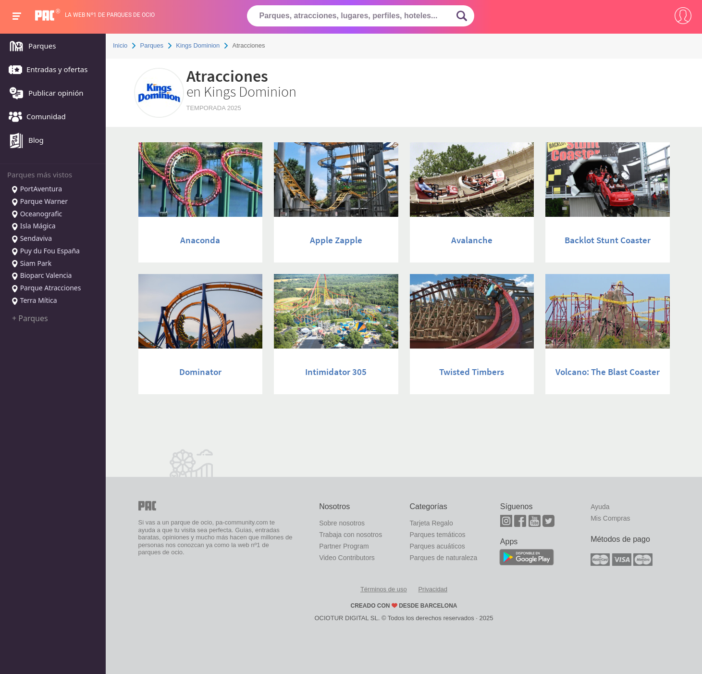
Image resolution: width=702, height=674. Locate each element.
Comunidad (35, 117)
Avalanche (472, 240)
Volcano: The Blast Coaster (607, 371)
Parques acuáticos (437, 546)
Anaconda (200, 240)
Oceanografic (36, 214)
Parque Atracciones (46, 288)
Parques (30, 46)
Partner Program (344, 546)
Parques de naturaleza (443, 558)
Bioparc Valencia (41, 276)
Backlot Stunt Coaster (608, 240)
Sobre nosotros (342, 523)
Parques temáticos (437, 534)
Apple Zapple (336, 240)
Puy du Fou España (45, 251)
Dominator (200, 371)
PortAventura (36, 189)
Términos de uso (383, 589)
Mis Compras (610, 518)
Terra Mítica (34, 301)
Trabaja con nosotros (350, 534)
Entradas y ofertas (45, 70)
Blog (24, 141)
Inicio (120, 45)
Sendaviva (31, 239)
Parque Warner (39, 202)
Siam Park (31, 264)
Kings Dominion (198, 45)
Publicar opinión (44, 94)
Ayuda (600, 507)
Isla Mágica (33, 226)
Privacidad (432, 589)
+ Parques (30, 318)
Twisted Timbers (471, 371)
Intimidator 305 (336, 371)
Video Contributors (347, 558)
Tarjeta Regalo (431, 523)
